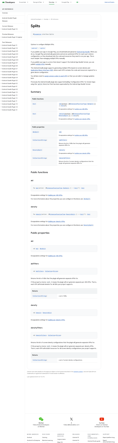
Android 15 (76, 437)
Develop (46, 19)
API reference (7, 9)
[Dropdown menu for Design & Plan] (44, 2)
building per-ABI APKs (81, 109)
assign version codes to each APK (56, 76)
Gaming (44, 437)
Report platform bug (109, 437)
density (62, 114)
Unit (34, 104)
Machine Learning (47, 440)
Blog (80, 2)
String (43, 140)
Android (29, 437)
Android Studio (109, 2)
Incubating (37, 34)
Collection (37, 140)
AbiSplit (90, 104)
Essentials (22, 2)
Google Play (65, 2)
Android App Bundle (83, 52)
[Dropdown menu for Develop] (56, 2)
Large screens (61, 439)
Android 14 (76, 440)
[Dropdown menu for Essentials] (28, 2)
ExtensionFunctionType (78, 104)
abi (60, 104)
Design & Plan (37, 2)
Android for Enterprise (33, 440)
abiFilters (63, 140)
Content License (78, 371)
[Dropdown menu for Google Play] (71, 2)
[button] (12, 29)
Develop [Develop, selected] (51, 2)
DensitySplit (63, 116)
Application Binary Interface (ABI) (42, 70)
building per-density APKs (82, 119)
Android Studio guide (94, 441)
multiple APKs (40, 64)
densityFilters (64, 158)
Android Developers (36, 19)
